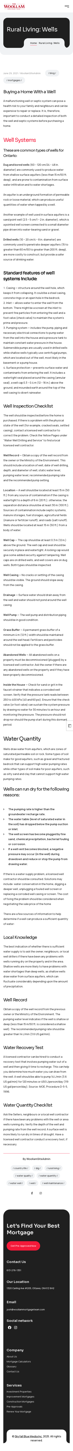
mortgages (14, 80)
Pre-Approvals (14, 1406)
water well (15, 1183)
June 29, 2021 (10, 73)
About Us (12, 1356)
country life (20, 1168)
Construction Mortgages (20, 1401)
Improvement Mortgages (20, 1396)
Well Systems (19, 140)
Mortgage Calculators (19, 1361)
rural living (53, 1168)
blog (52, 73)
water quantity (48, 1175)
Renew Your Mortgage (19, 1411)
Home (33, 43)
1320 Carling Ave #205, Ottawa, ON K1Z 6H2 (30, 1288)
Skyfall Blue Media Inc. (28, 1436)
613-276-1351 (14, 1270)
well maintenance (53, 1183)
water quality (24, 1175)
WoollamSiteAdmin (30, 73)
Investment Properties (19, 1391)
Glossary (11, 1366)
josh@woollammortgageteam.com (26, 1309)
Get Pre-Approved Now (23, 1246)
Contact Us (13, 1371)
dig (37, 1168)
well (32, 1183)
